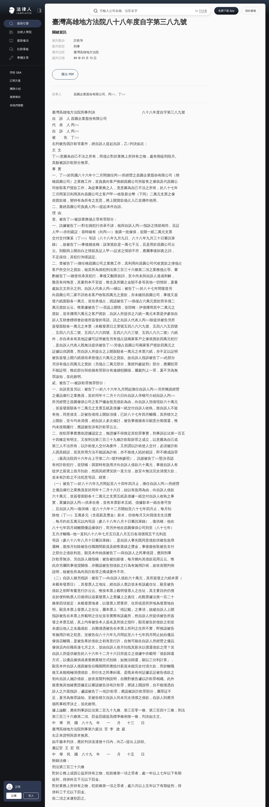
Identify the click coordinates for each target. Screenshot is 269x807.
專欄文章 (23, 57)
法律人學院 (24, 32)
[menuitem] (22, 23)
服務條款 (15, 96)
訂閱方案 (15, 80)
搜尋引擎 (23, 23)
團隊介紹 (15, 88)
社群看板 (23, 49)
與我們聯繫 (16, 105)
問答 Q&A (15, 72)
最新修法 (23, 40)
